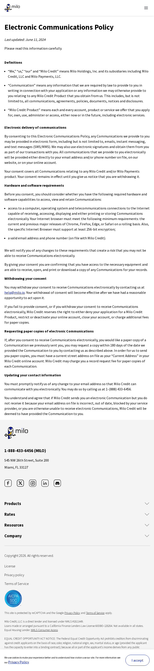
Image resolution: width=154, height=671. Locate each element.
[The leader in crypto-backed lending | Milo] (12, 8)
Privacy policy (14, 575)
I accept (137, 660)
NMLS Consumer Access (44, 630)
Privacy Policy (18, 662)
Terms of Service (16, 583)
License (9, 566)
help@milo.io (14, 292)
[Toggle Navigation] (146, 7)
